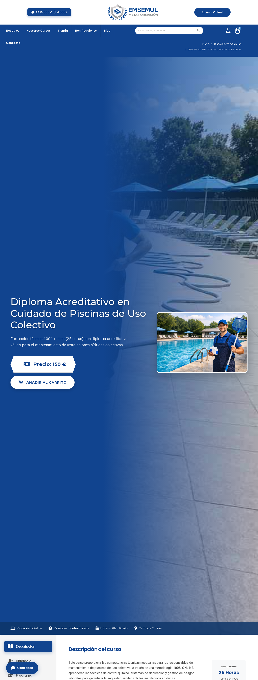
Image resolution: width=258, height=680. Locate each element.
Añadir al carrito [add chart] (43, 382)
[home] (133, 12)
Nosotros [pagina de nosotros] (12, 31)
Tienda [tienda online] (63, 31)
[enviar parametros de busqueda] (198, 30)
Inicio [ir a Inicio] (205, 44)
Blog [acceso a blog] (107, 31)
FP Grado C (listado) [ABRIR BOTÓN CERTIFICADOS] (49, 12)
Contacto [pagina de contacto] (13, 43)
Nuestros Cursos (39, 31)
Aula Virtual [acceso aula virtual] (212, 12)
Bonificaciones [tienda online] (86, 31)
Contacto (22, 668)
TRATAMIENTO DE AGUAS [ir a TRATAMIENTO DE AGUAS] (227, 44)
